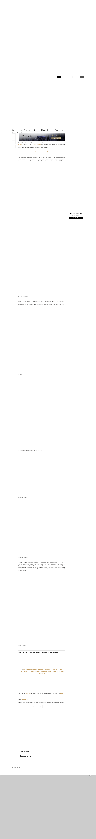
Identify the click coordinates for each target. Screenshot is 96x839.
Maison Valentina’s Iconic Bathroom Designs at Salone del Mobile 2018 (34, 657)
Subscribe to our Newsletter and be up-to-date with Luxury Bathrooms (42, 151)
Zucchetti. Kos (25, 699)
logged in (27, 757)
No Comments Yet (25, 751)
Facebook (62, 693)
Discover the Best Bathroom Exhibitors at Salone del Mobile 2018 (33, 655)
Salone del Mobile (60, 702)
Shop (59, 77)
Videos (37, 77)
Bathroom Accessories (29, 77)
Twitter (34, 695)
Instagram (49, 695)
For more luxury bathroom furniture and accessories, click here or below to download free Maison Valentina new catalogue (42, 671)
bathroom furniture (24, 702)
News (13, 128)
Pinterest (39, 695)
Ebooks (54, 77)
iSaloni (36, 702)
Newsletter (28, 693)
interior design (31, 702)
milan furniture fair (53, 702)
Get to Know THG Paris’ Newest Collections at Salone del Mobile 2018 (34, 659)
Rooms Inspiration (45, 77)
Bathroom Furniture (17, 77)
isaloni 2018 (40, 702)
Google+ (44, 695)
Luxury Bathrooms (45, 702)
